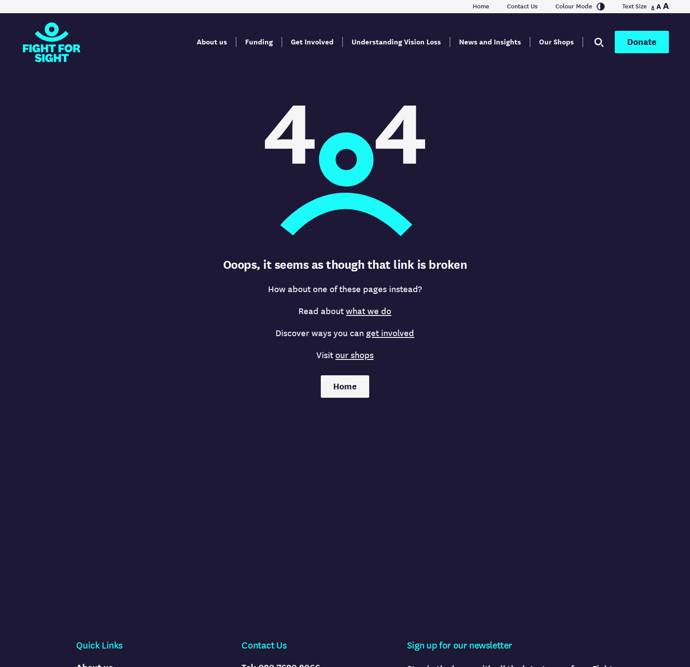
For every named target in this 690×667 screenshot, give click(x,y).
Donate (642, 42)
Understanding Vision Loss (396, 42)
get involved (390, 333)
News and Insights (490, 42)
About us (212, 42)
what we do (368, 311)
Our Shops (556, 42)
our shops (354, 355)
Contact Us (522, 7)
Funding (259, 42)
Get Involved (312, 42)
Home (481, 7)
